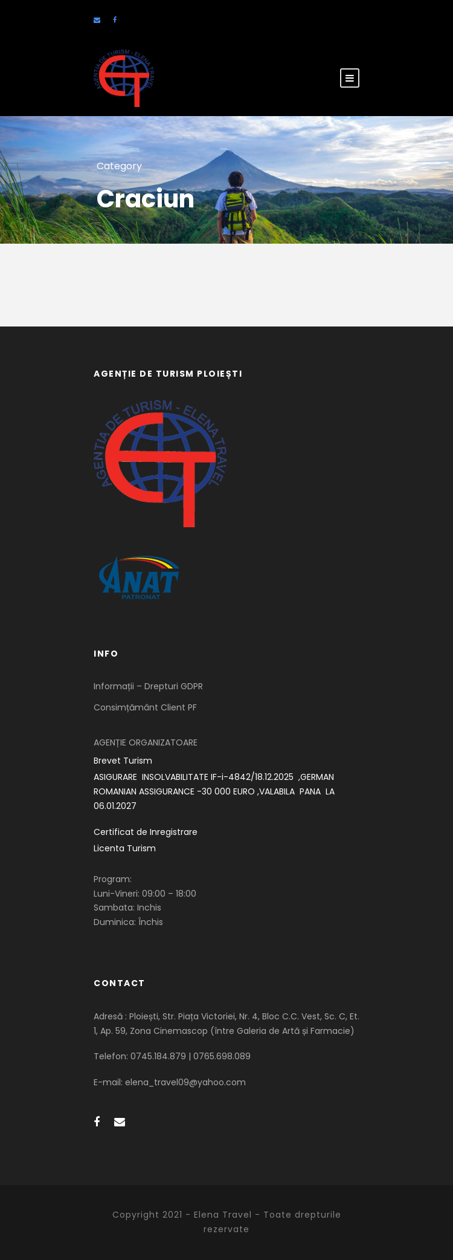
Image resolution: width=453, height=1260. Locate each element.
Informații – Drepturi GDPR (148, 686)
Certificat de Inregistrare (146, 832)
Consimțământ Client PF (145, 707)
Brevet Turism (123, 761)
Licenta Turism (125, 848)
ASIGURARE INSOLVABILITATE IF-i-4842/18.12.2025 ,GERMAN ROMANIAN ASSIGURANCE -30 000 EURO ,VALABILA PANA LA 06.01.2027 (215, 791)
